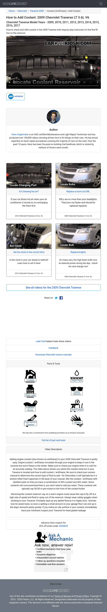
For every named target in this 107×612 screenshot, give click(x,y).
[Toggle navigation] (101, 4)
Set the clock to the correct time (28, 252)
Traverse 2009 (37, 11)
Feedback (53, 348)
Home (12, 11)
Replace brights (78, 252)
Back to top (55, 584)
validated (15, 96)
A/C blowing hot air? (29, 191)
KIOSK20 (63, 526)
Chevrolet (22, 11)
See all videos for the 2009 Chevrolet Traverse (53, 287)
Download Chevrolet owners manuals (53, 354)
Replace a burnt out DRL (78, 191)
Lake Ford (40, 341)
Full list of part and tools (53, 440)
